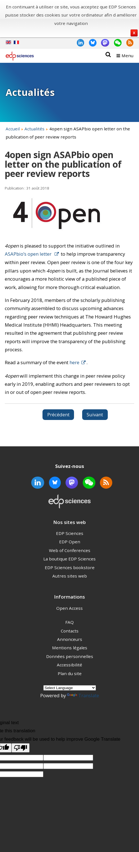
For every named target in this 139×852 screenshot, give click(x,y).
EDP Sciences (69, 533)
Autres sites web (69, 576)
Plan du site (70, 673)
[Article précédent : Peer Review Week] (58, 414)
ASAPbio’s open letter (29, 254)
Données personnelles (69, 656)
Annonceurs (69, 639)
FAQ (69, 622)
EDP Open (69, 541)
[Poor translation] (21, 747)
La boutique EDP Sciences (69, 559)
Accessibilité (69, 665)
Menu (127, 55)
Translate (83, 695)
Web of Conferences (69, 550)
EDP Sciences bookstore (70, 567)
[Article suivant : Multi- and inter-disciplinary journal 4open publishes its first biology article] (95, 414)
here (74, 362)
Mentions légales (69, 647)
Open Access (69, 608)
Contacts (70, 631)
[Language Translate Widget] (69, 688)
